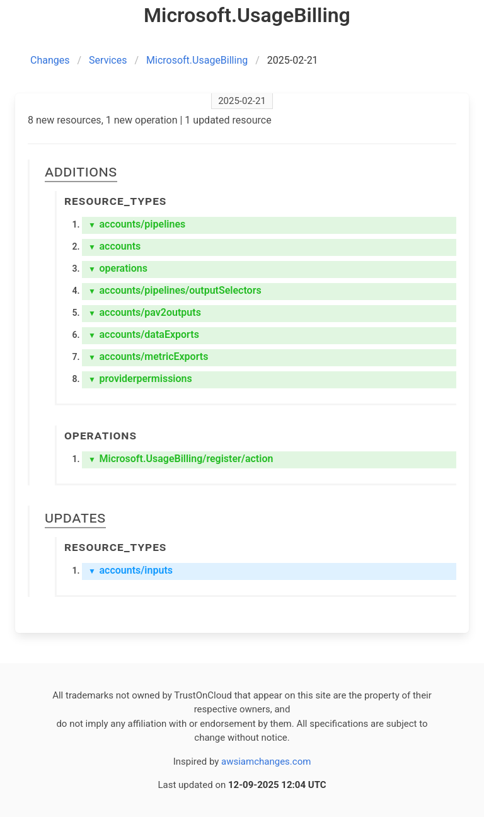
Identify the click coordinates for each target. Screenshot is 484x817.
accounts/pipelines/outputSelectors (175, 290)
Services (108, 60)
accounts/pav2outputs (144, 312)
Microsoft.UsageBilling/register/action (180, 459)
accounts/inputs (130, 570)
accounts (114, 246)
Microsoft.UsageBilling (197, 60)
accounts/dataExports (143, 334)
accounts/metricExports (148, 356)
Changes (50, 60)
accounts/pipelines (136, 224)
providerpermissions (140, 379)
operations (117, 268)
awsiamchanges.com (266, 761)
